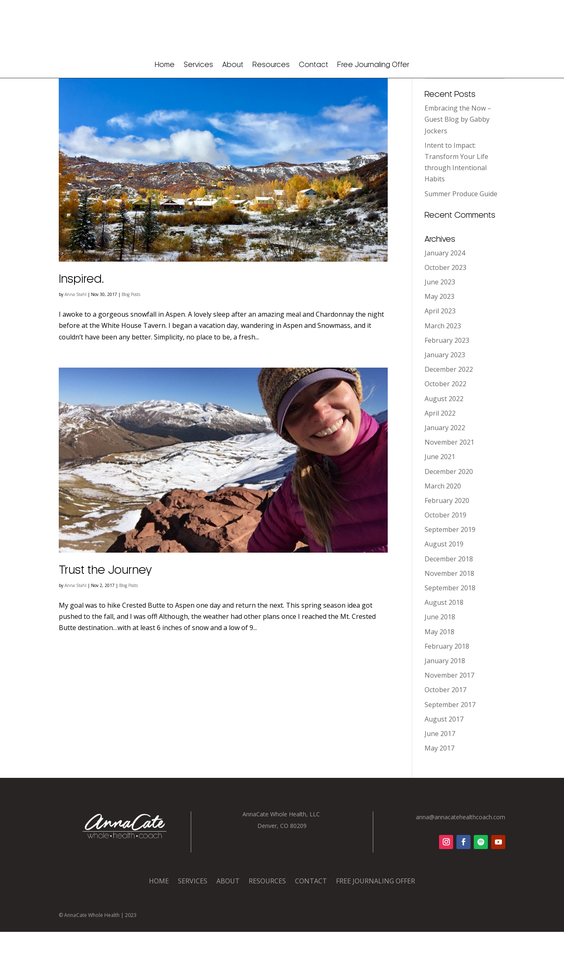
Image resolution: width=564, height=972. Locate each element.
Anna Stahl (75, 334)
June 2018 (440, 657)
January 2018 (445, 700)
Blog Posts (131, 334)
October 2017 (445, 729)
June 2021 (440, 496)
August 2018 (444, 642)
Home (165, 65)
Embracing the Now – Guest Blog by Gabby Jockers (458, 159)
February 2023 (447, 380)
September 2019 (450, 569)
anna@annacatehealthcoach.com (460, 857)
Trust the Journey (105, 610)
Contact (313, 65)
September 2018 (450, 628)
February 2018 (447, 686)
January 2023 (445, 394)
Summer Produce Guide (461, 233)
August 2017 (444, 759)
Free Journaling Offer (373, 65)
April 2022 (440, 453)
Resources (271, 65)
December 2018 (449, 599)
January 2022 (445, 467)
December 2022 (449, 409)
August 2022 (444, 438)
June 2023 (440, 322)
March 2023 (443, 366)
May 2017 (439, 788)
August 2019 (444, 584)
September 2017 (450, 744)
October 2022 (445, 423)
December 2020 (449, 511)
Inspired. (81, 319)
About (232, 65)
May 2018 (439, 671)
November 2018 (449, 613)
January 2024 (445, 293)
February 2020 (447, 540)
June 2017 (440, 773)
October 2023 (445, 307)
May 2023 (439, 336)
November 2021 (449, 482)
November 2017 (449, 715)
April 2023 (440, 351)
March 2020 (443, 526)
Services (198, 65)
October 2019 (445, 555)
